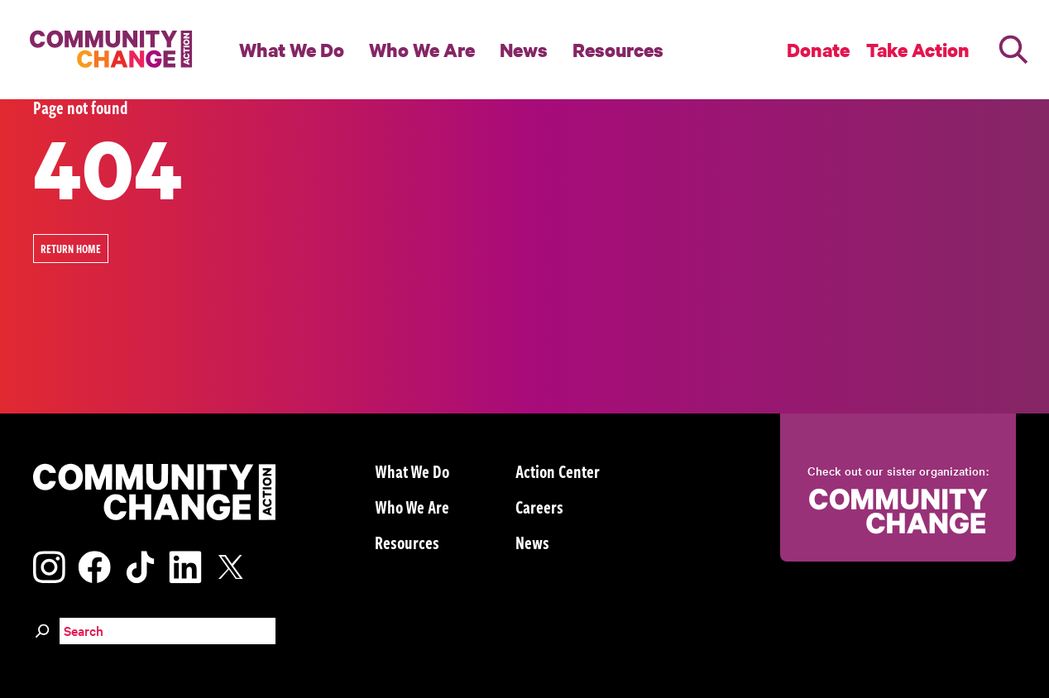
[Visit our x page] (235, 564)
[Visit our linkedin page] (185, 564)
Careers (539, 506)
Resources (617, 49)
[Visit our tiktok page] (139, 564)
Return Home (71, 248)
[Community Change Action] (105, 49)
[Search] (1013, 49)
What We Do (291, 49)
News (524, 49)
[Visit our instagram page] (49, 564)
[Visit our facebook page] (94, 564)
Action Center (557, 470)
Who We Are (422, 49)
